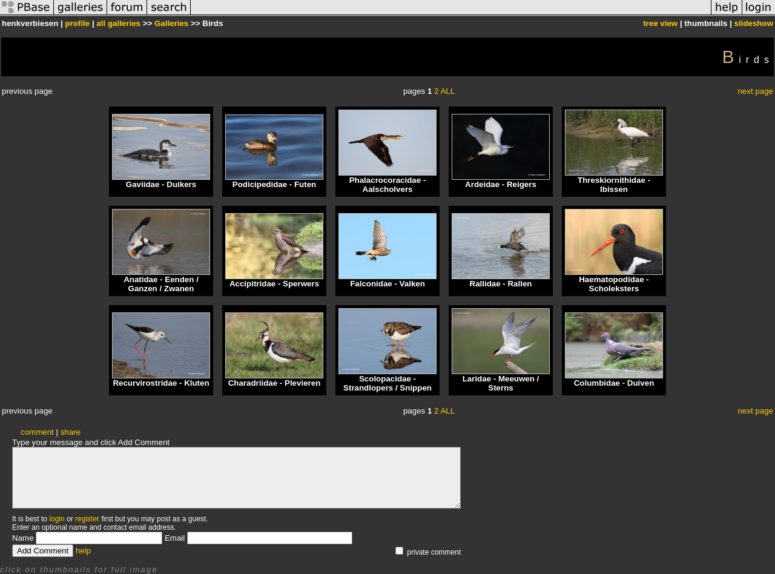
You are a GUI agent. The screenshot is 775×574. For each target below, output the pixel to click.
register (87, 519)
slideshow (753, 23)
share (71, 432)
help (83, 550)
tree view (660, 23)
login (56, 519)
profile (77, 23)
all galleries (118, 23)
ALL (447, 91)
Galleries (171, 23)
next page (755, 91)
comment (37, 432)
